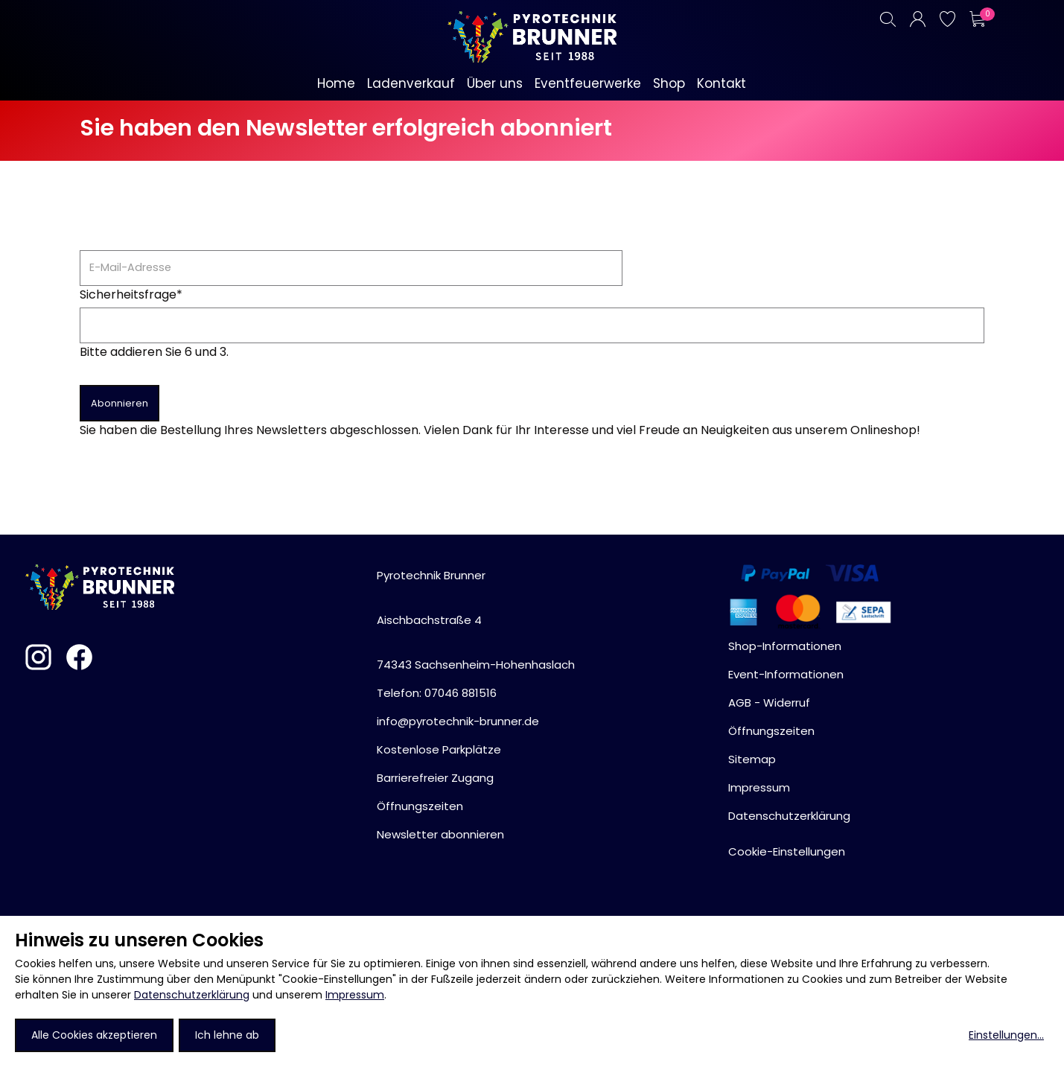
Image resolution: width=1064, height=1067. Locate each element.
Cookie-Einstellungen (786, 851)
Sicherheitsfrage (131, 294)
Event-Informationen (786, 674)
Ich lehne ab (227, 1035)
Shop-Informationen (784, 646)
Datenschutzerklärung (191, 994)
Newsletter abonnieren (440, 834)
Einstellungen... (1006, 1035)
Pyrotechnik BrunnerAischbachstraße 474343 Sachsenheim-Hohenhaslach (476, 619)
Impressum (354, 994)
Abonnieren (119, 403)
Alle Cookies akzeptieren (94, 1035)
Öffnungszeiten (420, 806)
